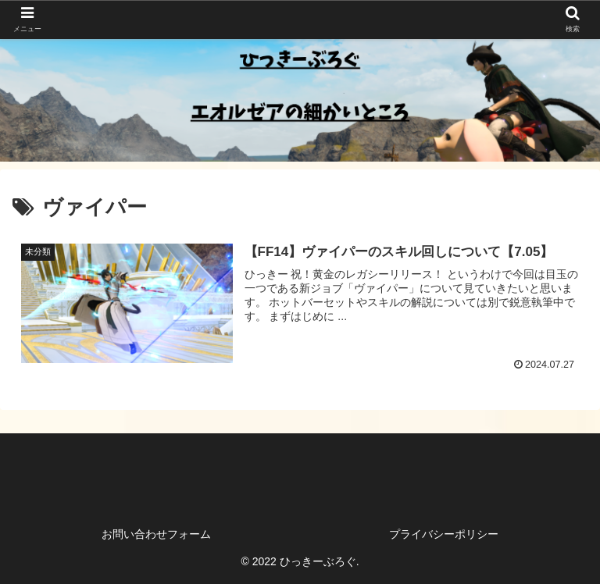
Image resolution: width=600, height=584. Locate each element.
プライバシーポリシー (443, 534)
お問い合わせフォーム (156, 534)
